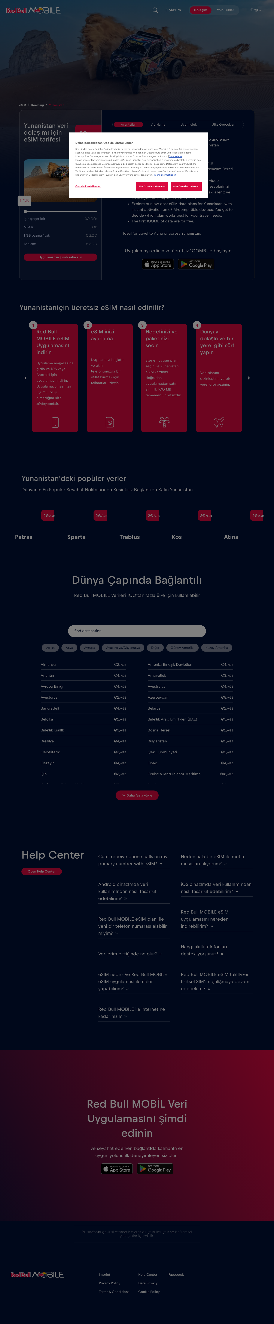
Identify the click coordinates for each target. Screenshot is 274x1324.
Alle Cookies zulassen (186, 186)
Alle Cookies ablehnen (151, 186)
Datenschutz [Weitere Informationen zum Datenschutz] (175, 156)
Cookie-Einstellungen (88, 186)
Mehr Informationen (165, 175)
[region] (138, 165)
